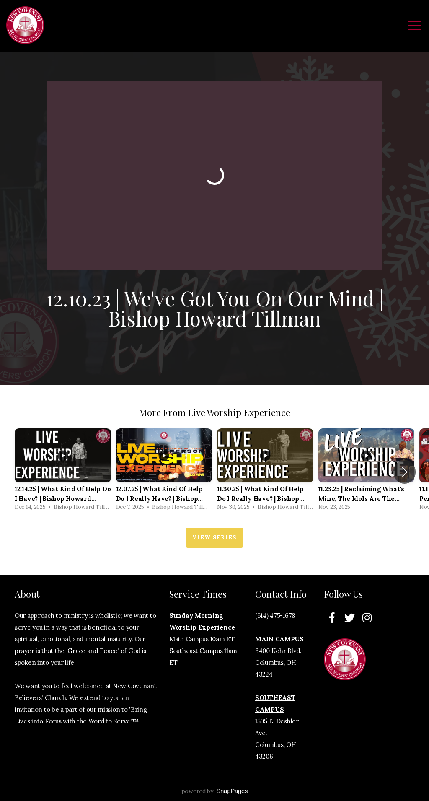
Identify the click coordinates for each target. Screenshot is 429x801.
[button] (404, 472)
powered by (214, 791)
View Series (214, 537)
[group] (63, 471)
